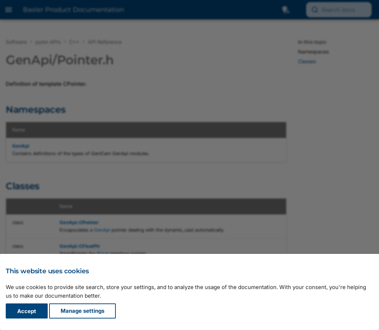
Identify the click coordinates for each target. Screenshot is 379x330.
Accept (26, 311)
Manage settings (82, 311)
